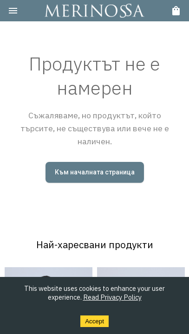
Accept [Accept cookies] (94, 321)
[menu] (13, 10)
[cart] (176, 10)
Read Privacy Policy (112, 297)
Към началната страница (95, 172)
